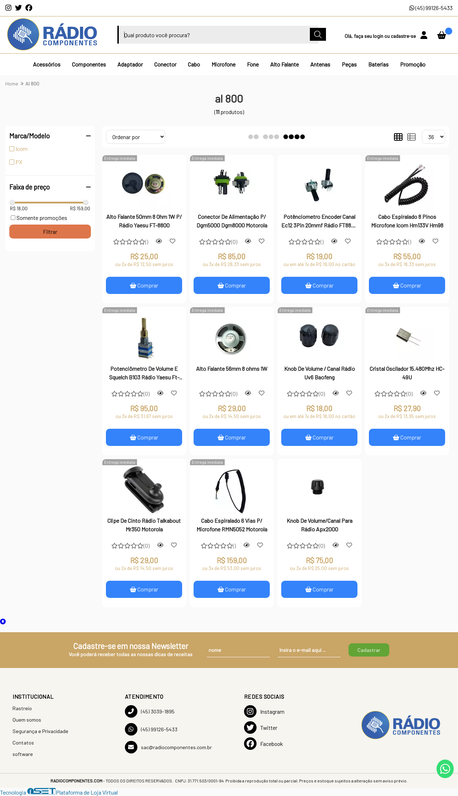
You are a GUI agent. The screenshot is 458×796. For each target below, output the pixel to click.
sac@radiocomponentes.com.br (168, 747)
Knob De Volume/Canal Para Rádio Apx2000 (319, 524)
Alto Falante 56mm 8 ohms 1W (231, 368)
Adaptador (130, 64)
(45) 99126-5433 (431, 7)
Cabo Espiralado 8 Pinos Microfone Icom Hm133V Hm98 (407, 221)
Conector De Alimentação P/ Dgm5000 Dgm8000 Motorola (231, 221)
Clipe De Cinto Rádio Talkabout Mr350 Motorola (144, 524)
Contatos (23, 743)
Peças (349, 64)
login (378, 36)
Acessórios (46, 64)
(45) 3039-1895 (150, 711)
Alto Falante (284, 64)
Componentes (89, 64)
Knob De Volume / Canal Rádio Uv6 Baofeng (319, 372)
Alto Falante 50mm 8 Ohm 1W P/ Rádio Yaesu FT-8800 (144, 221)
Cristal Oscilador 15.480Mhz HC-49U (407, 372)
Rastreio (22, 708)
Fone (253, 64)
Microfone (223, 64)
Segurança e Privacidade (40, 731)
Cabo (194, 64)
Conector (165, 64)
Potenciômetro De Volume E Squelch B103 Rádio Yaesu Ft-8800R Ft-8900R (144, 373)
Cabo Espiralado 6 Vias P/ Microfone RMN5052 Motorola (231, 524)
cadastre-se (404, 36)
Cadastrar (368, 650)
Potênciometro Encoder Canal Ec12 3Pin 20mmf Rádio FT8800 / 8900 (319, 221)
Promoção (412, 64)
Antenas (320, 64)
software (23, 754)
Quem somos (27, 720)
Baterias (378, 64)
